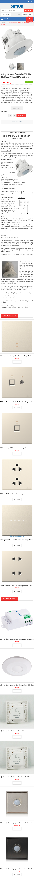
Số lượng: (4, 111)
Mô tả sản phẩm (17, 122)
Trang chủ (3, 22)
